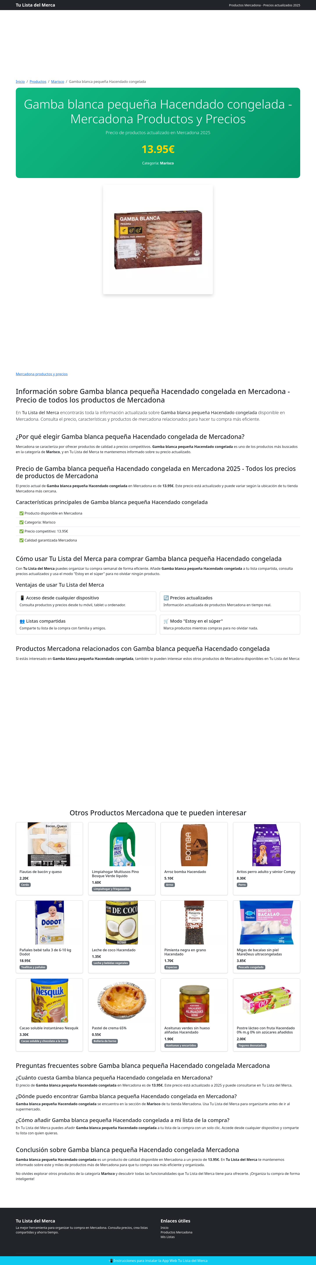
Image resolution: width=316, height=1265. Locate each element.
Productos (38, 81)
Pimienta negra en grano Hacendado (185, 952)
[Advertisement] (131, 30)
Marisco (57, 81)
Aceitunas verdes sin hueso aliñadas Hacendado (187, 1030)
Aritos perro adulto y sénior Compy (266, 871)
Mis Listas (168, 1237)
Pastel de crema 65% (109, 1028)
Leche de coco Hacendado (114, 950)
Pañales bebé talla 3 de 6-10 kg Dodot (45, 952)
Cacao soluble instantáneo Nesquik (49, 1028)
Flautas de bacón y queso (41, 871)
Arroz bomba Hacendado (185, 871)
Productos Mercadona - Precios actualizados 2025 (264, 5)
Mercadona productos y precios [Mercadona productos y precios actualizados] (42, 374)
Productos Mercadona (176, 1232)
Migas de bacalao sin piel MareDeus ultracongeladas (259, 952)
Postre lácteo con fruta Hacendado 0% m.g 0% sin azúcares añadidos (266, 1030)
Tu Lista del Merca (35, 5)
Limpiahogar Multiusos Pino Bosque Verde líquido (115, 873)
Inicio (20, 81)
